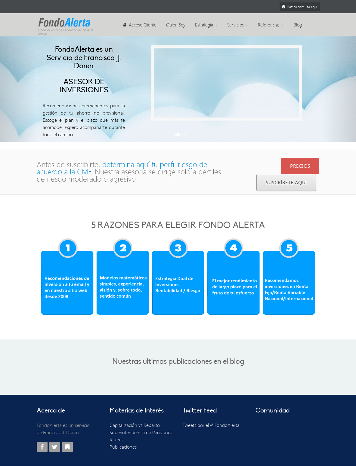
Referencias (271, 25)
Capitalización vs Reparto (135, 425)
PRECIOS (300, 166)
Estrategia (206, 25)
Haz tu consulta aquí (299, 6)
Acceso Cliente (139, 25)
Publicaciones (123, 446)
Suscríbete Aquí (286, 182)
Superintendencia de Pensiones (141, 432)
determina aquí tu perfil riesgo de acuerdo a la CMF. (122, 167)
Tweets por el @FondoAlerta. (212, 425)
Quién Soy (175, 25)
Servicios (237, 25)
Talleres (116, 439)
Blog (298, 25)
